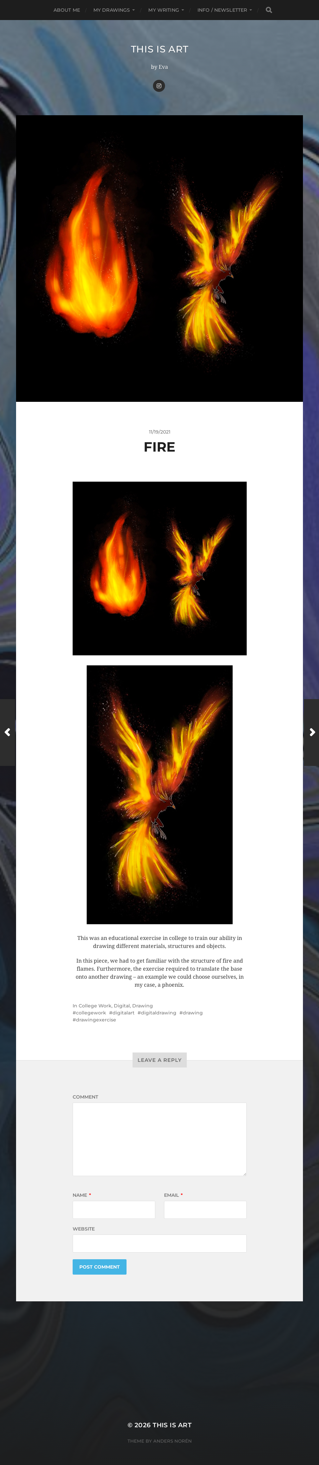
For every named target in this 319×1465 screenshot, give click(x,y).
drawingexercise (96, 1020)
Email (173, 1195)
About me (67, 10)
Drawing (142, 1006)
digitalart (123, 1013)
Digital (122, 1006)
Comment (85, 1097)
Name (82, 1195)
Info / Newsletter (222, 10)
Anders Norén (172, 1441)
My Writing (163, 10)
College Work (95, 1006)
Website (84, 1229)
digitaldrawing (158, 1013)
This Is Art (159, 49)
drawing (193, 1013)
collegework (91, 1013)
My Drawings (111, 10)
